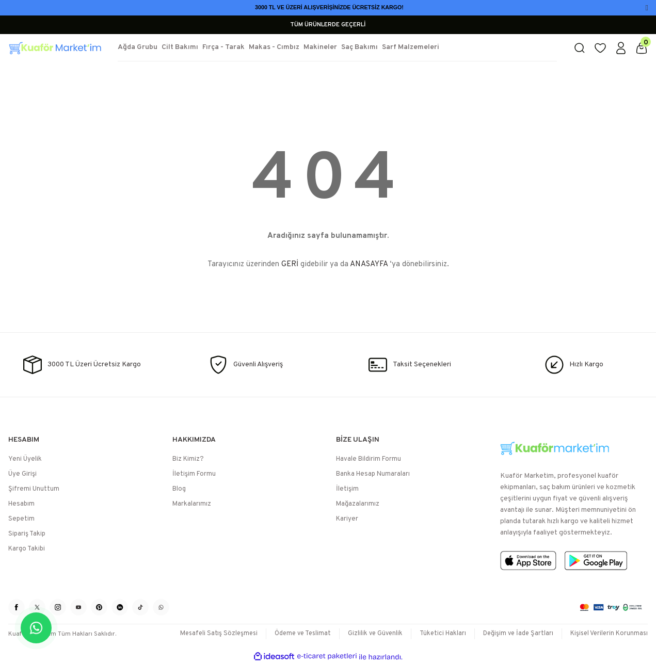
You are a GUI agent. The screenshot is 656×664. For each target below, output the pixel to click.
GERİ (289, 264)
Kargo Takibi (26, 549)
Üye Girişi (22, 474)
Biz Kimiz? (188, 459)
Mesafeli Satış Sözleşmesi (206, 633)
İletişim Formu (194, 474)
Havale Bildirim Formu (368, 459)
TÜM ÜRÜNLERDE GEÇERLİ (328, 25)
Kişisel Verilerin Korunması (608, 633)
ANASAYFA (369, 264)
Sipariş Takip (26, 534)
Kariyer (347, 519)
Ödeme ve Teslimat (293, 633)
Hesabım (21, 504)
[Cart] (641, 48)
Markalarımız (191, 504)
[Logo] (54, 48)
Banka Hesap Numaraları (373, 474)
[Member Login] (621, 48)
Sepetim (21, 519)
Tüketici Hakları (437, 633)
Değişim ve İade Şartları (514, 633)
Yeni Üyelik (25, 459)
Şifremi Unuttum (33, 489)
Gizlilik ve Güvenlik (368, 633)
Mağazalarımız (357, 504)
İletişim (347, 489)
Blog (179, 489)
